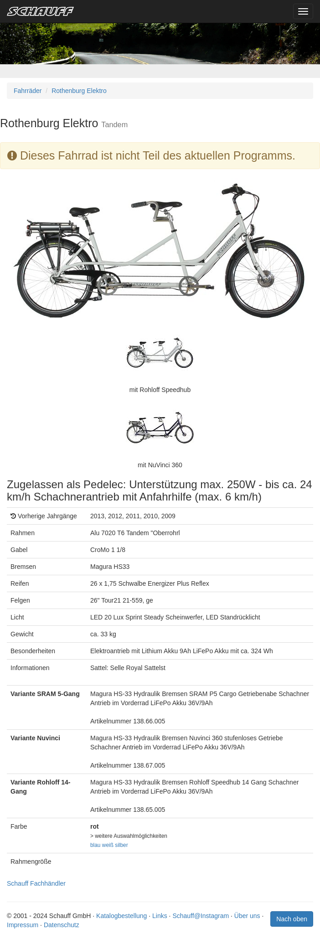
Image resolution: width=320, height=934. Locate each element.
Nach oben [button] (291, 919)
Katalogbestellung (121, 915)
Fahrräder (27, 90)
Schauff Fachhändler (36, 883)
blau (95, 845)
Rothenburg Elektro (79, 90)
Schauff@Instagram (200, 915)
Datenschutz (61, 925)
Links (159, 915)
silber (121, 845)
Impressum (22, 925)
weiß (108, 845)
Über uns (247, 915)
